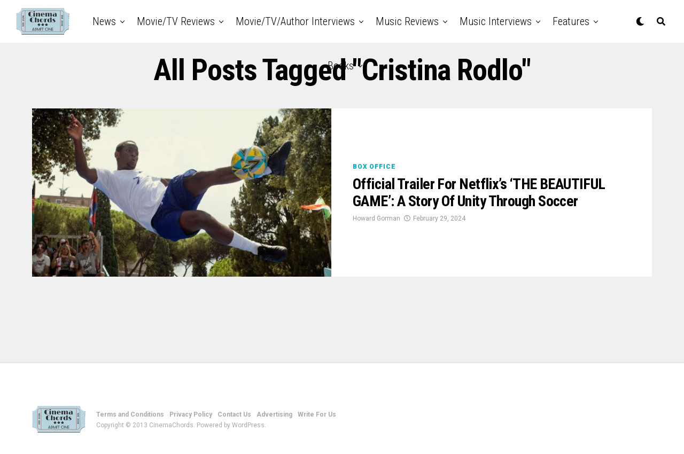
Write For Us (317, 414)
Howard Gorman (376, 218)
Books (341, 65)
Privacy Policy (190, 414)
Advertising (274, 414)
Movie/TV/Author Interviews (295, 21)
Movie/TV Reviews (176, 21)
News (104, 21)
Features (571, 21)
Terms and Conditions (130, 414)
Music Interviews (496, 21)
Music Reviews (407, 21)
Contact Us (234, 414)
